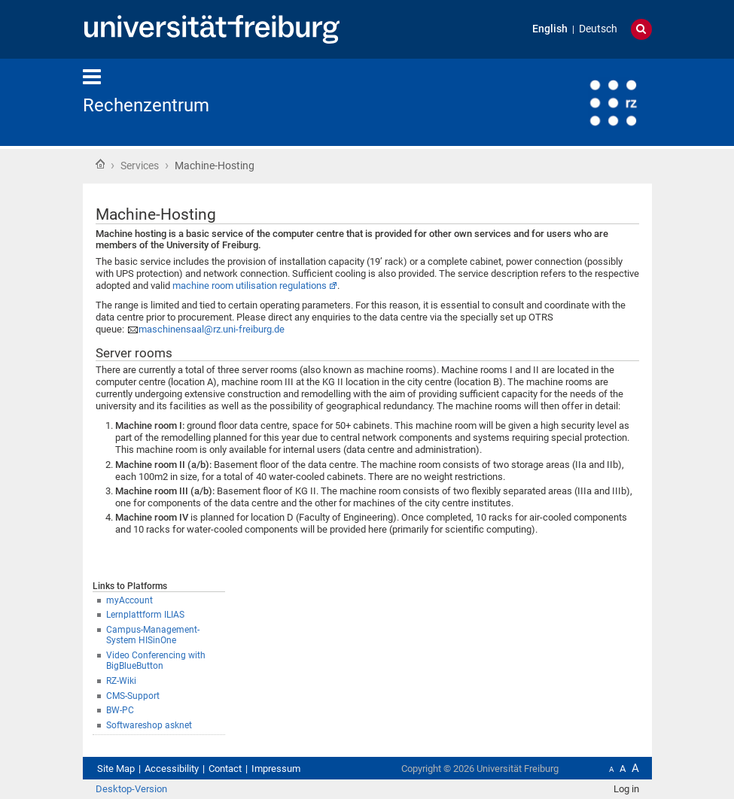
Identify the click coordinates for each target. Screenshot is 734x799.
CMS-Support (133, 696)
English (550, 29)
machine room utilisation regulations (249, 285)
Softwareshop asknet (149, 725)
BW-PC (120, 710)
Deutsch (598, 29)
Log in (626, 788)
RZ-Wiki (121, 681)
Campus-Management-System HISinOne (152, 635)
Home (100, 164)
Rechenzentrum (146, 105)
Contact (225, 768)
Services (139, 165)
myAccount (129, 600)
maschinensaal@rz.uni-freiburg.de (212, 329)
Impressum (275, 768)
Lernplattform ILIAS (145, 614)
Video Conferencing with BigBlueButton (156, 661)
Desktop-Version (131, 788)
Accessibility (172, 768)
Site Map (116, 768)
